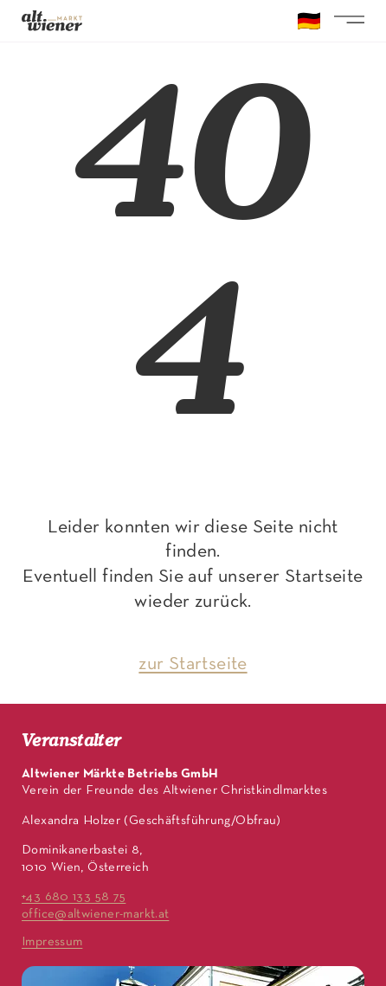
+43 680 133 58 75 (73, 897)
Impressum (52, 942)
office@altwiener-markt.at (95, 914)
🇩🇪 (309, 23)
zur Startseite (192, 664)
